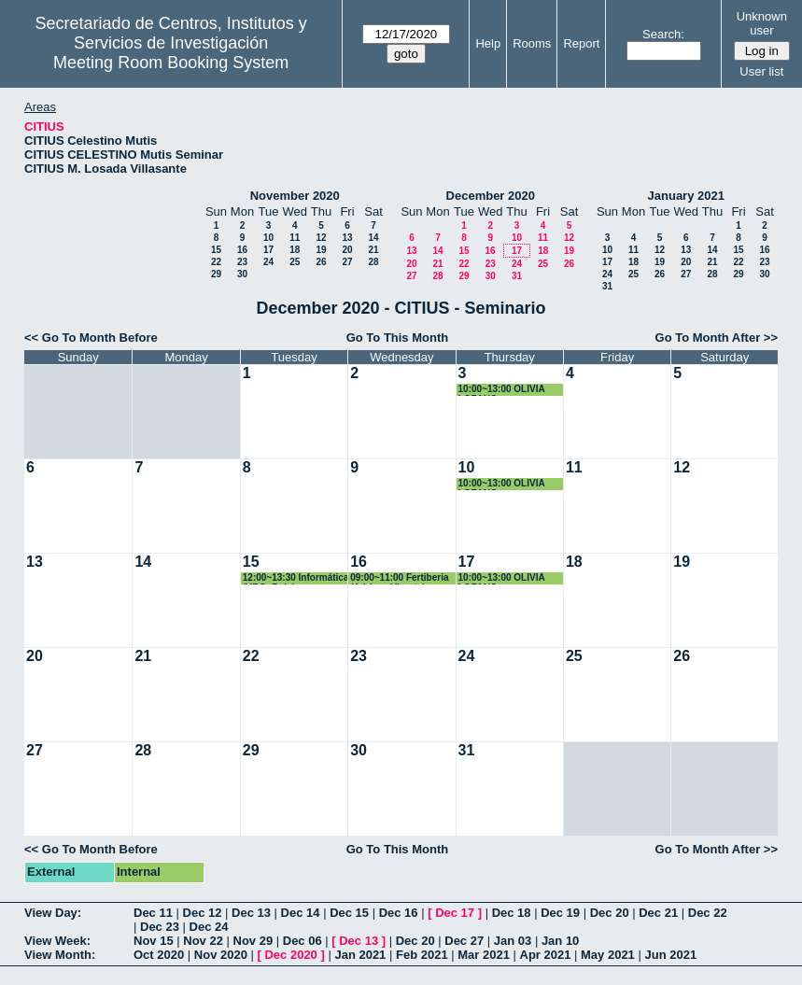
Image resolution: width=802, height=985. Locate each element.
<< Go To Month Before (91, 338)
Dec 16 (398, 913)
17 (268, 250)
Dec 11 (153, 913)
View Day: (52, 913)
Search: (663, 34)
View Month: (59, 955)
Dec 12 (202, 913)
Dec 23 (159, 927)
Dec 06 (302, 941)
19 (321, 250)
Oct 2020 (159, 955)
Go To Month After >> (716, 338)
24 (268, 262)
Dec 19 (560, 913)
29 (216, 274)
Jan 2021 (360, 955)
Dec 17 (454, 913)
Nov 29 (253, 941)
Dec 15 (349, 913)
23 (242, 262)
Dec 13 (251, 913)
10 (268, 237)
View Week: (57, 941)
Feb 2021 (422, 955)
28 (373, 262)
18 (294, 250)
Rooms (532, 43)
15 (216, 250)
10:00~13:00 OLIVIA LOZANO (501, 390)
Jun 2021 (670, 955)
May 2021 (608, 955)
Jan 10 (560, 941)
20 (347, 250)
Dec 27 (464, 941)
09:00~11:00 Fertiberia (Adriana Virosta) (399, 578)
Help (487, 43)
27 (347, 262)
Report (581, 43)
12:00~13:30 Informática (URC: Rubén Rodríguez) (296, 578)
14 (373, 237)
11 (294, 237)
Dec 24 (209, 927)
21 (373, 250)
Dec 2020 (290, 955)
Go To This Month (397, 338)
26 (321, 262)
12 (321, 237)
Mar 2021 (483, 955)
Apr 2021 (545, 955)
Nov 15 (154, 941)
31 (517, 276)
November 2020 (295, 196)
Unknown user (762, 23)
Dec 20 (609, 913)
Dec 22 (707, 913)
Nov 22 (203, 941)
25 (294, 262)
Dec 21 (658, 913)
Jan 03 (512, 941)
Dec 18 (511, 913)
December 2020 (490, 196)
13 (347, 237)
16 (242, 250)
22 (216, 262)
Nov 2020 (220, 955)
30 (242, 274)
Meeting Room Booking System (170, 62)
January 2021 (686, 196)
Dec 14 (300, 913)
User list (761, 71)
